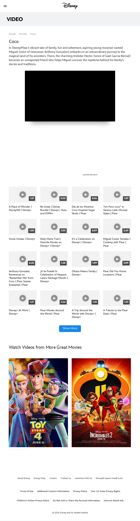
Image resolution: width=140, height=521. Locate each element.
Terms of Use (26, 492)
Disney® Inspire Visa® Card (109, 479)
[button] (5, 6)
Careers (53, 479)
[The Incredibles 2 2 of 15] (101, 403)
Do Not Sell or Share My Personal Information (76, 501)
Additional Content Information (53, 492)
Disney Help (39, 479)
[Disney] (70, 6)
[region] (70, 96)
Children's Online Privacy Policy (33, 501)
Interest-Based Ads (113, 501)
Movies (23, 34)
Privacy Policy (80, 492)
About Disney (23, 479)
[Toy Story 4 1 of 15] (38, 403)
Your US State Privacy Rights (105, 492)
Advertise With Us (83, 479)
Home (12, 34)
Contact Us (66, 479)
